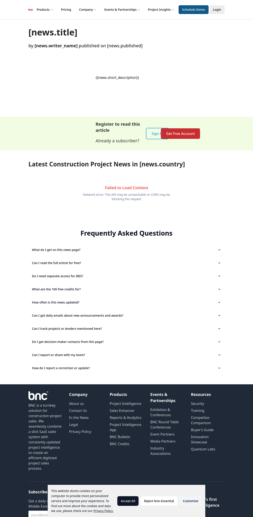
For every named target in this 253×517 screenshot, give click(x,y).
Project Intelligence (125, 403)
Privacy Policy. (103, 511)
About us (76, 403)
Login (217, 9)
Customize (190, 501)
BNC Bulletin (120, 436)
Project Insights (161, 9)
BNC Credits (119, 443)
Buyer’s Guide (202, 429)
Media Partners (163, 441)
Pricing (66, 9)
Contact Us (78, 410)
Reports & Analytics (125, 417)
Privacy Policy (80, 431)
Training (197, 410)
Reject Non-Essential (159, 501)
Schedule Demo (193, 9)
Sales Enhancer (122, 410)
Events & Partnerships (122, 9)
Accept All (128, 501)
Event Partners (162, 434)
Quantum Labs (203, 449)
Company (88, 9)
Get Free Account (180, 133)
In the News (79, 417)
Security (197, 403)
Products (45, 9)
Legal (73, 424)
